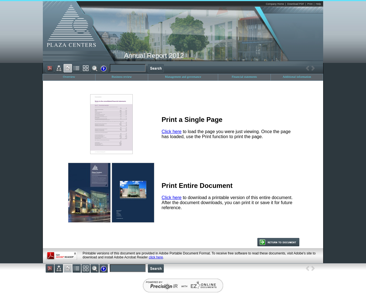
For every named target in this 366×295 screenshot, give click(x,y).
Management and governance (183, 76)
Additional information (297, 76)
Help (318, 4)
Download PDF (295, 4)
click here (156, 257)
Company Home (275, 4)
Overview (69, 76)
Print (310, 4)
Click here (171, 131)
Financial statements (244, 76)
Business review (122, 76)
